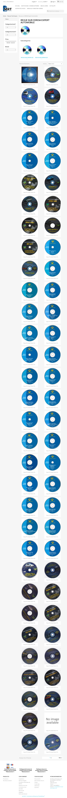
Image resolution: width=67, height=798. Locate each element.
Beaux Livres (44, 6)
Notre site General (23, 794)
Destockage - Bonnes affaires (30, 6)
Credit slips (37, 784)
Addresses (36, 785)
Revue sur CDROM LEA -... (27, 58)
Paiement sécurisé (23, 785)
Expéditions (21, 779)
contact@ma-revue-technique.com (56, 787)
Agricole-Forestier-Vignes (35, 8)
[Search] (55, 11)
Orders (36, 782)
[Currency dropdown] (45, 2)
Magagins (21, 792)
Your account (38, 776)
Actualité (52, 6)
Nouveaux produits (7, 780)
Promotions (5, 779)
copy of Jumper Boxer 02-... (29, 84)
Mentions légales (22, 780)
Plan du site (21, 790)
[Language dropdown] (34, 2)
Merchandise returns (39, 780)
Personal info (37, 779)
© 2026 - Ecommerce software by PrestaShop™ (33, 796)
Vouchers (36, 787)
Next (61, 758)
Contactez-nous (20, 8)
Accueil (17, 6)
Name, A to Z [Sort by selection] (55, 64)
